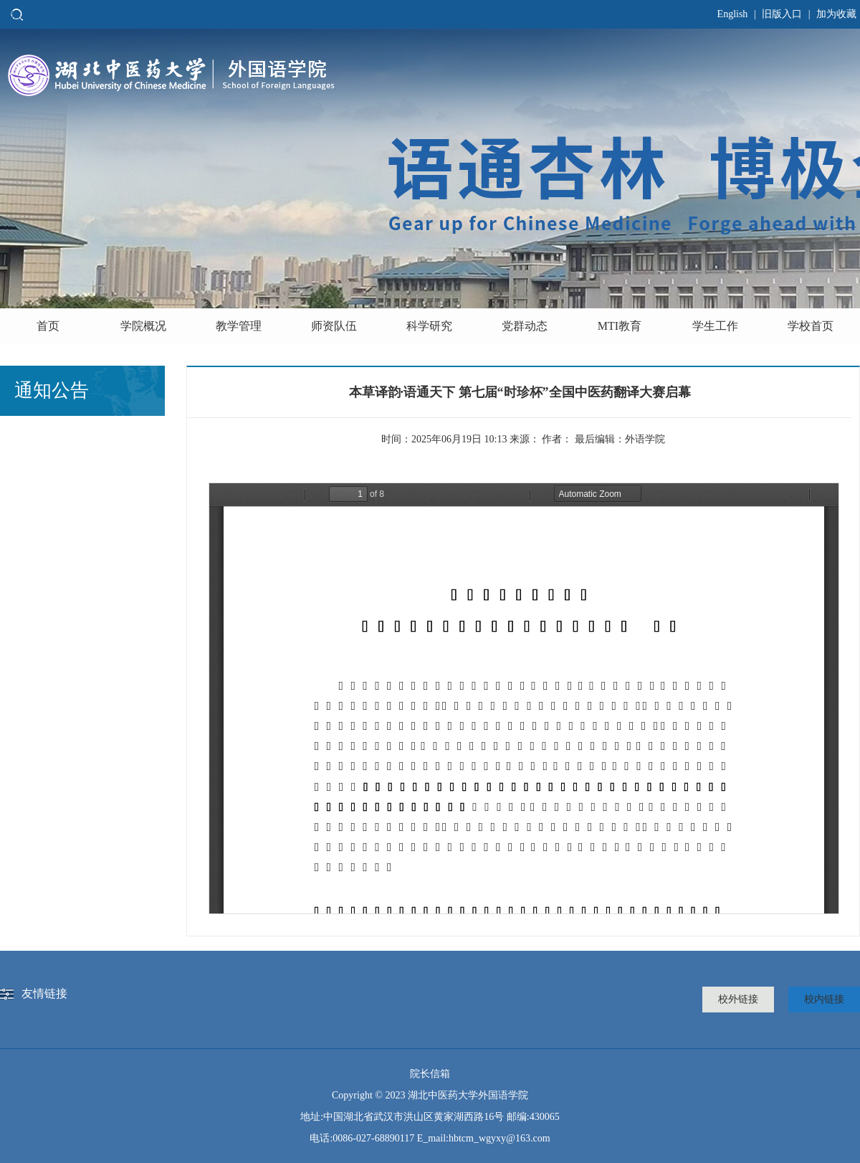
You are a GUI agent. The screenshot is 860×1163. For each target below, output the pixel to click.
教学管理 (239, 326)
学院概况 (143, 326)
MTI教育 (619, 326)
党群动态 (525, 326)
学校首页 (810, 326)
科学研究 (429, 326)
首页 (48, 326)
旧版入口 (782, 14)
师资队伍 (334, 326)
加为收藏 (836, 14)
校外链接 (738, 999)
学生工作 (715, 326)
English (732, 14)
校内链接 (824, 999)
